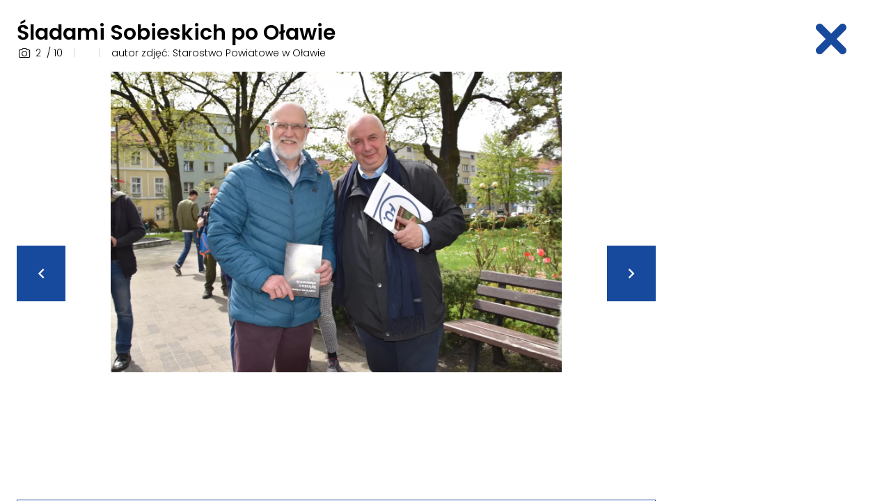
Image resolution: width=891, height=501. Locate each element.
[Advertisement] (776, 280)
